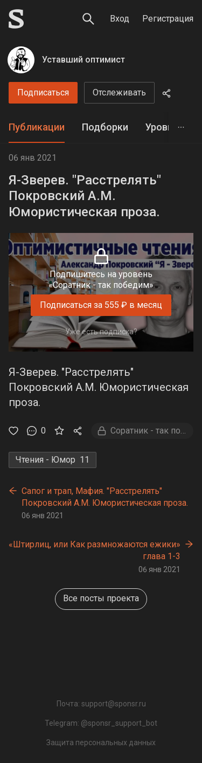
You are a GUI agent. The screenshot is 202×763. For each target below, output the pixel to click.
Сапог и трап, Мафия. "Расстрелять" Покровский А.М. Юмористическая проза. (105, 497)
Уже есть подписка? (101, 331)
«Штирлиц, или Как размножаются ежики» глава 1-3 (94, 550)
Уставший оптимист (83, 59)
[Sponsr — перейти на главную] (16, 19)
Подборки (105, 127)
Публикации (37, 127)
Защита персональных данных (101, 742)
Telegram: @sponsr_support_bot (101, 723)
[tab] (37, 127)
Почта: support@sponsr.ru (101, 703)
